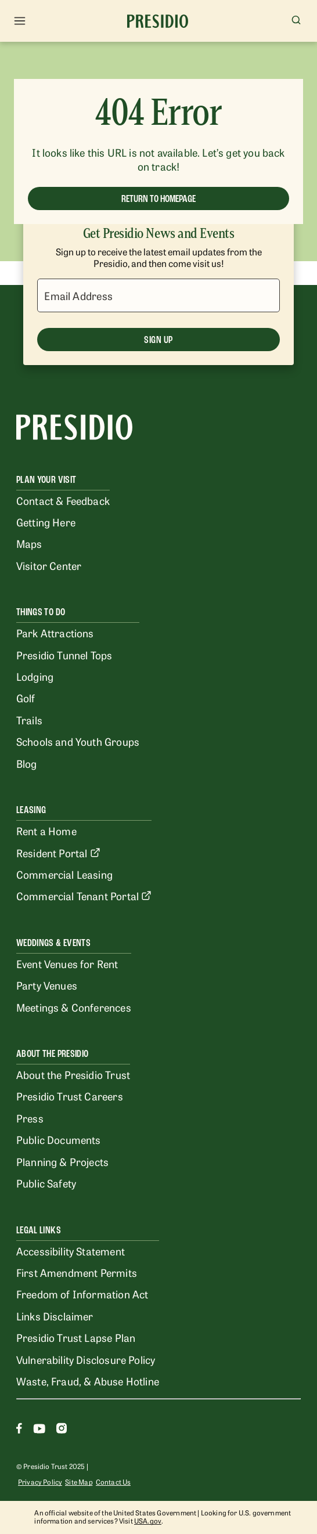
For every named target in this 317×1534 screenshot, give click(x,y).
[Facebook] (19, 1430)
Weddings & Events (53, 943)
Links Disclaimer (54, 1316)
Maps (29, 543)
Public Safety (46, 1183)
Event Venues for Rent (67, 963)
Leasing (31, 810)
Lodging (34, 676)
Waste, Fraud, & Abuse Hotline (87, 1381)
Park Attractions (55, 633)
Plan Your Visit (46, 480)
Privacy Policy (40, 1481)
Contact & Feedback (63, 500)
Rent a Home (46, 831)
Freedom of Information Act (82, 1294)
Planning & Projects (62, 1161)
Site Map (78, 1481)
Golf (25, 698)
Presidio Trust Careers (69, 1096)
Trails (29, 720)
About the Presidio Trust (73, 1074)
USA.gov (147, 1520)
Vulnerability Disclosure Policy (85, 1359)
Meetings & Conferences (73, 1007)
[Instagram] (61, 1430)
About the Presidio (52, 1054)
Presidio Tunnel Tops (64, 655)
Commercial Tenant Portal (84, 896)
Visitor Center (48, 565)
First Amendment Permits (76, 1272)
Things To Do (40, 612)
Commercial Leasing (64, 874)
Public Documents (58, 1139)
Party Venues (46, 985)
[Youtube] (39, 1430)
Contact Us (113, 1481)
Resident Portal (58, 853)
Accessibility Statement (70, 1251)
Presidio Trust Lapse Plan (75, 1337)
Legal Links (38, 1230)
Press (30, 1118)
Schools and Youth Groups (77, 741)
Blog (26, 763)
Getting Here (45, 522)
